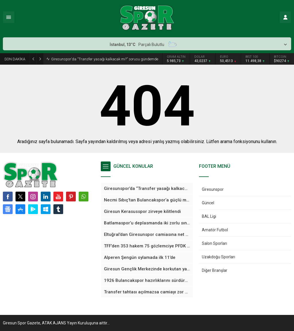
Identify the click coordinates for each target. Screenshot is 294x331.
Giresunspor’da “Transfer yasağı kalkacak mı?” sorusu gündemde (104, 59)
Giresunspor (213, 189)
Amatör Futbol (215, 230)
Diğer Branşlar (214, 270)
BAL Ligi (209, 216)
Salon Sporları (214, 243)
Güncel (208, 203)
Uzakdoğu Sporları (218, 257)
